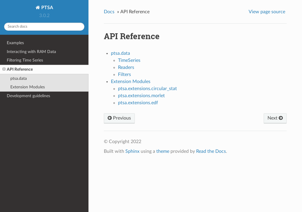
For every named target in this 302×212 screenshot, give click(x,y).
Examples (15, 43)
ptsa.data (18, 78)
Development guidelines (28, 96)
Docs (109, 11)
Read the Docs (211, 151)
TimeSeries (129, 60)
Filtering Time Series (25, 60)
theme (162, 151)
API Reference (18, 69)
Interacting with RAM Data (31, 51)
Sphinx (132, 151)
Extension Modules (27, 87)
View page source (267, 11)
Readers (126, 67)
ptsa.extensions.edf (138, 102)
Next (275, 118)
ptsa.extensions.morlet (141, 95)
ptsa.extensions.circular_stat (147, 88)
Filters (124, 74)
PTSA (46, 7)
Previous (119, 118)
